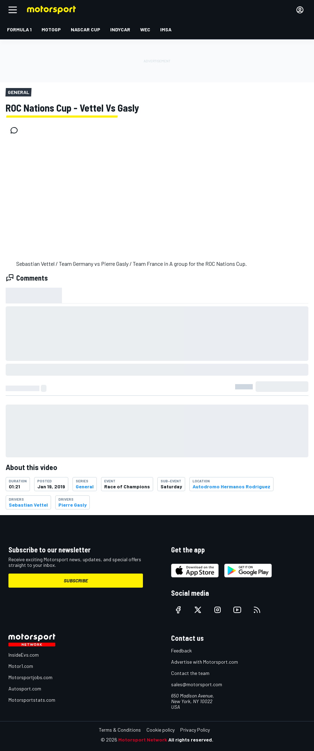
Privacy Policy (195, 730)
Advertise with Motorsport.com (204, 662)
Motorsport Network (142, 740)
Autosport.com (24, 688)
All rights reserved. (190, 740)
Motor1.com (20, 666)
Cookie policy (160, 730)
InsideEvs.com (23, 655)
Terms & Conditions (120, 730)
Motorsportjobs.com (30, 677)
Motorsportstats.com (31, 700)
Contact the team (190, 673)
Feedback (181, 650)
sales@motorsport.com (196, 684)
